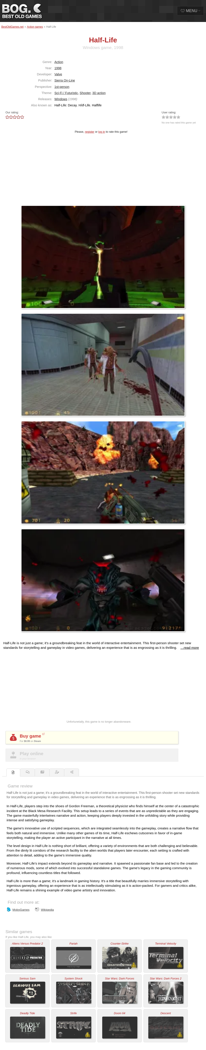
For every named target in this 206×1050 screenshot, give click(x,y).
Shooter (85, 93)
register (89, 131)
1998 (57, 68)
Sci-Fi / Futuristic (66, 93)
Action (58, 62)
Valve (58, 74)
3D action (99, 93)
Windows (60, 99)
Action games (35, 26)
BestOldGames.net (12, 26)
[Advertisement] (103, 172)
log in (101, 131)
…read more (189, 647)
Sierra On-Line (64, 80)
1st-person (61, 87)
